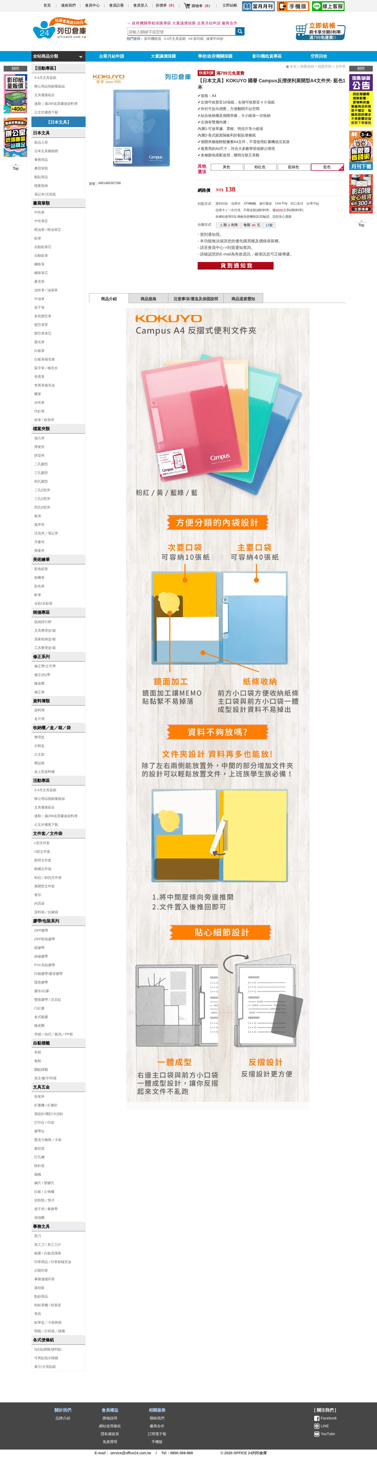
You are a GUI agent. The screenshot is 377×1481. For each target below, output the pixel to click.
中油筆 (39, 299)
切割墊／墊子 (44, 1200)
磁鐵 (37, 1174)
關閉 (361, 68)
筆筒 (37, 1314)
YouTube (327, 1434)
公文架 (39, 754)
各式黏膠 (41, 1017)
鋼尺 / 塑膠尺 (44, 1183)
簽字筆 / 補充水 (46, 368)
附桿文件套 (42, 860)
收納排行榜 (42, 622)
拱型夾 (39, 455)
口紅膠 (39, 1008)
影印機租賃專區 (267, 56)
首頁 (47, 5)
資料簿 (39, 710)
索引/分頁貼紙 (45, 1367)
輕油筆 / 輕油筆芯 (47, 230)
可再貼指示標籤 (46, 1358)
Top (361, 225)
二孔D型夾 (42, 490)
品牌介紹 (63, 1418)
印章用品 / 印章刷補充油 (52, 1262)
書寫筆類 (41, 168)
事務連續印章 (44, 1279)
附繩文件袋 (42, 869)
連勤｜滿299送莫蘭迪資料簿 (55, 104)
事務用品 (41, 160)
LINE (324, 1426)
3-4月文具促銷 (175, 39)
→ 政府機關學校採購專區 (149, 23)
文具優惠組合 (44, 95)
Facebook (329, 1418)
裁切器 (39, 1148)
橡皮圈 (39, 1026)
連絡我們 (68, 5)
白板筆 (39, 351)
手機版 (157, 1442)
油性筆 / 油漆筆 (46, 290)
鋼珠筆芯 (41, 273)
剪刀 (37, 1236)
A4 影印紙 (196, 39)
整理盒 (39, 737)
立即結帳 (230, 5)
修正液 (39, 692)
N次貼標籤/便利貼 (48, 1349)
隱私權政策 (110, 1434)
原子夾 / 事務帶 (46, 1209)
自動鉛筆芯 (42, 247)
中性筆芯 (41, 221)
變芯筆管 (41, 325)
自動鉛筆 (41, 256)
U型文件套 (42, 852)
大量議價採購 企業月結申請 (196, 23)
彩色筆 (39, 586)
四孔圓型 (41, 481)
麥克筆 (39, 281)
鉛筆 (37, 238)
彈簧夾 (39, 447)
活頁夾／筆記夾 (46, 533)
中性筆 (39, 212)
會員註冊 (116, 5)
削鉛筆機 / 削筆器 (47, 1305)
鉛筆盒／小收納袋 (48, 1322)
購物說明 (110, 1418)
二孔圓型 (41, 464)
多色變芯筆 (42, 316)
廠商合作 (229, 23)
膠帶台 (39, 1131)
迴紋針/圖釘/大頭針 (48, 1114)
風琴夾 (39, 525)
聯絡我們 (157, 1418)
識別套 (39, 1288)
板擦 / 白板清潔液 (47, 1253)
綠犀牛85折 (215, 39)
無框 (37, 1061)
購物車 (202, 6)
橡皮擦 (39, 683)
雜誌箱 (39, 763)
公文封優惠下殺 (46, 112)
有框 (37, 1052)
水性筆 (39, 403)
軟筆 (37, 595)
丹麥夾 (39, 542)
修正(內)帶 (42, 675)
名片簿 (39, 719)
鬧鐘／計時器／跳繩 (49, 1331)
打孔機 (39, 1157)
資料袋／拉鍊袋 (46, 912)
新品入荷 (41, 142)
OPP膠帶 (41, 930)
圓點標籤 (41, 1070)
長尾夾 (39, 1097)
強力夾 (39, 438)
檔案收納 (41, 186)
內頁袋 (39, 903)
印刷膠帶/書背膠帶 (48, 974)
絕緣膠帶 (41, 956)
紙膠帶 (39, 948)
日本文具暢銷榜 (46, 151)
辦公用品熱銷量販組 (49, 86)
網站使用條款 (110, 1426)
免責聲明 (110, 1442)
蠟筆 (37, 394)
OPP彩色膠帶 (44, 939)
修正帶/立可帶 (45, 666)
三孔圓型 (41, 473)
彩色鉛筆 (41, 569)
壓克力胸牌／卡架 (48, 1140)
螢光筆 (39, 342)
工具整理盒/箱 (45, 648)
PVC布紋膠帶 (44, 965)
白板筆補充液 (44, 359)
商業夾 (39, 551)
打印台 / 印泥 (44, 1122)
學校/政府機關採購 (215, 56)
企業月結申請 (111, 56)
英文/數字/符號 (45, 1078)
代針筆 (39, 411)
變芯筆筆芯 (42, 333)
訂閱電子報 (157, 1434)
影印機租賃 (152, 39)
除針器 (39, 1166)
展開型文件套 (44, 886)
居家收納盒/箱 (45, 639)
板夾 (37, 516)
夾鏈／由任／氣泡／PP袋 (53, 1034)
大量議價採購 (163, 56)
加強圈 (39, 1218)
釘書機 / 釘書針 (46, 1105)
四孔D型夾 (42, 507)
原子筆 (39, 307)
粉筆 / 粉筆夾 (44, 420)
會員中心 (92, 5)
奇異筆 (39, 377)
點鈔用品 (41, 1296)
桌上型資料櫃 (44, 772)
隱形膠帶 (41, 982)
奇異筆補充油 (44, 385)
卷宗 (37, 895)
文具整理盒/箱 (45, 630)
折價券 (166, 5)
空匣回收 (319, 56)
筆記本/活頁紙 (45, 194)
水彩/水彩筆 (43, 603)
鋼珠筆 (39, 264)
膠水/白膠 (41, 991)
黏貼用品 (41, 177)
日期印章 (41, 1270)
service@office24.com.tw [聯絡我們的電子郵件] (130, 1453)
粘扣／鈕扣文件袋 (48, 877)
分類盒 (39, 746)
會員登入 (140, 5)
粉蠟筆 (39, 578)
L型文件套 (42, 843)
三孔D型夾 (42, 499)
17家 (269, 225)
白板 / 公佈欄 (44, 1192)
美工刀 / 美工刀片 (47, 1245)
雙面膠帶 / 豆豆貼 (47, 1000)
